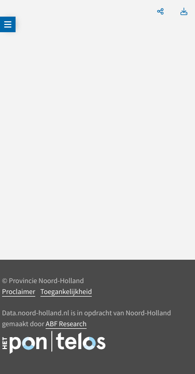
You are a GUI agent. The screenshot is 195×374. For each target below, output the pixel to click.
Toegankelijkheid (66, 291)
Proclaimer (18, 291)
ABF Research (66, 323)
